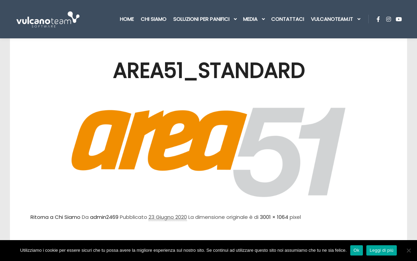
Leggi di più (382, 250)
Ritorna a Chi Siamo (55, 217)
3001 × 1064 (274, 217)
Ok (356, 250)
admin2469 (104, 217)
